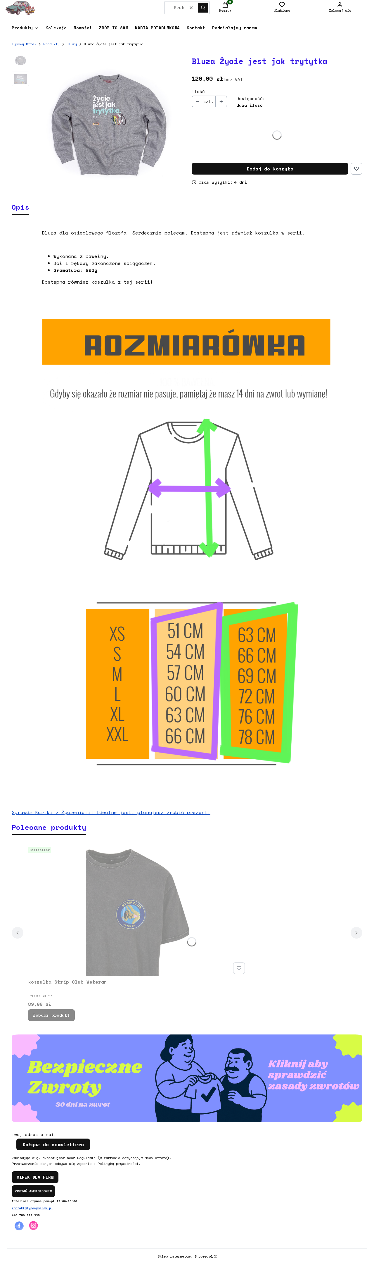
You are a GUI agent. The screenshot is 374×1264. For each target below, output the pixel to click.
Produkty (51, 44)
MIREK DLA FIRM (35, 1177)
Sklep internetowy (185, 1256)
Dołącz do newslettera (53, 1144)
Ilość (198, 91)
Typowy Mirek (24, 44)
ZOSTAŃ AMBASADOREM (33, 1191)
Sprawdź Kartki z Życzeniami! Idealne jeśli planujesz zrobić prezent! (111, 812)
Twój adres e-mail (34, 1134)
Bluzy (72, 44)
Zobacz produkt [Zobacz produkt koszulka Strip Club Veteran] (51, 1015)
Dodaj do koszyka (270, 168)
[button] (203, 8)
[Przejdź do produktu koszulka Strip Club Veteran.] (137, 910)
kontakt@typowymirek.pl (32, 1208)
